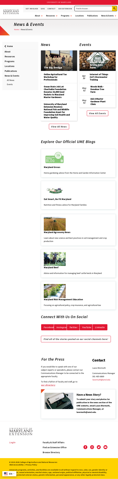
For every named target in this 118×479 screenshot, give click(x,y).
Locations (79, 15)
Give (43, 9)
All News (10, 80)
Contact (51, 9)
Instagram (62, 327)
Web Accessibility (16, 465)
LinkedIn (100, 327)
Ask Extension (65, 9)
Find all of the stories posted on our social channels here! (76, 339)
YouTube (86, 327)
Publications (92, 15)
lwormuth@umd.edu (101, 379)
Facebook (49, 327)
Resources (50, 15)
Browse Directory (51, 452)
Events (10, 84)
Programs (65, 15)
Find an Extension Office (54, 447)
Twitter (73, 327)
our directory (50, 385)
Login (12, 442)
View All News (59, 126)
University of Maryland (59, 2)
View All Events (97, 113)
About (37, 15)
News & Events (107, 15)
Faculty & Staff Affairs (53, 442)
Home (16, 29)
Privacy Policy (31, 465)
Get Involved (32, 9)
